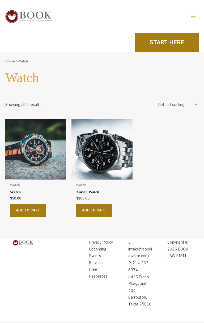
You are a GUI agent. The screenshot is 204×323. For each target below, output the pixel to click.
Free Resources (98, 274)
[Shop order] (177, 106)
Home (10, 63)
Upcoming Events (98, 254)
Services (96, 264)
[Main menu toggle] (193, 17)
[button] (167, 44)
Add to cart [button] (28, 212)
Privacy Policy (101, 243)
